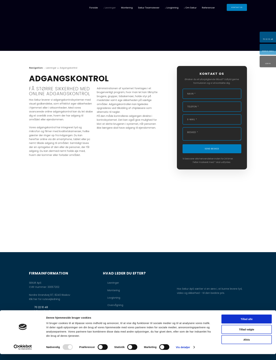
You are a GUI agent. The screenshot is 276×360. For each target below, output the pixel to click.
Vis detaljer (183, 353)
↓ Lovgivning (171, 7)
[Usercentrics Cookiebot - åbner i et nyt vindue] (22, 353)
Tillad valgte (246, 335)
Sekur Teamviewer (148, 7)
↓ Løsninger (109, 7)
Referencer (208, 7)
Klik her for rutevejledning (44, 299)
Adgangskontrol (68, 67)
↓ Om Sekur (190, 7)
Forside (93, 7)
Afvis (246, 345)
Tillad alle (247, 324)
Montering (127, 7)
